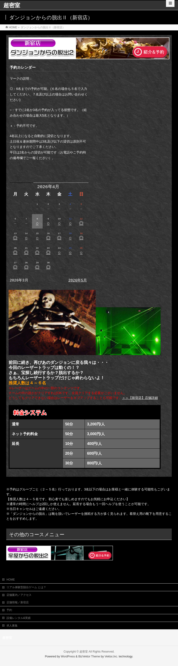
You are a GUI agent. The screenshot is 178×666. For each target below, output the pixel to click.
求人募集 (12, 625)
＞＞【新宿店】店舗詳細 (140, 398)
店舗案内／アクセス (19, 595)
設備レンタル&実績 (18, 618)
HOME (10, 579)
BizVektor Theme (89, 656)
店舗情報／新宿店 (17, 602)
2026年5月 (77, 280)
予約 (9, 610)
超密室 (11, 5)
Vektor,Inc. (111, 656)
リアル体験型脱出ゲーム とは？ (26, 587)
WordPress (68, 656)
